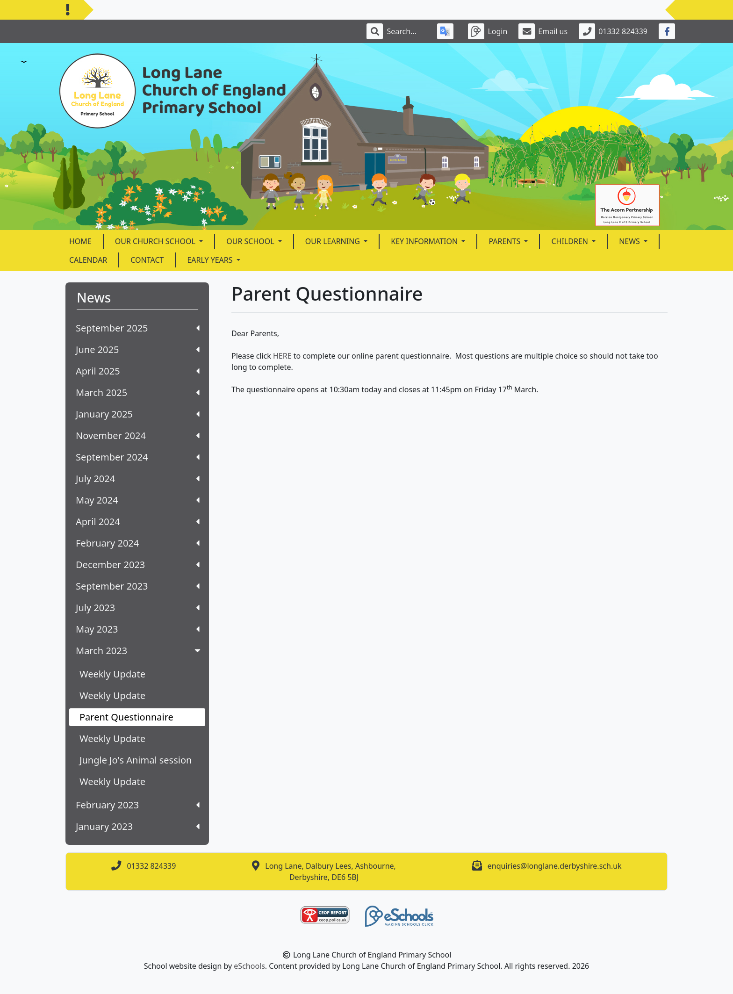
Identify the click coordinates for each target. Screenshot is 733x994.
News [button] (630, 241)
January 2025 (138, 414)
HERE (283, 356)
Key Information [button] (425, 241)
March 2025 (138, 392)
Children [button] (570, 241)
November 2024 (138, 435)
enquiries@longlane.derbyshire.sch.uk (555, 866)
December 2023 (138, 564)
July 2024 (138, 478)
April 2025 (138, 371)
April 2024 (138, 521)
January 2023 (138, 826)
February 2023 (138, 805)
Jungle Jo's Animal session (135, 760)
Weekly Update (112, 674)
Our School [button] (251, 241)
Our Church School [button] (156, 241)
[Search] (406, 31)
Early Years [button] (210, 260)
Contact (147, 260)
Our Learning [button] (333, 241)
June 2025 (138, 349)
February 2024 (138, 543)
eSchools (249, 966)
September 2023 (138, 586)
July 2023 (138, 607)
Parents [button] (505, 241)
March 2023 (139, 650)
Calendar (88, 260)
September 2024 (138, 457)
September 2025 (138, 328)
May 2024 (138, 500)
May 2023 (138, 629)
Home (80, 241)
